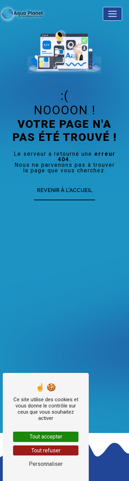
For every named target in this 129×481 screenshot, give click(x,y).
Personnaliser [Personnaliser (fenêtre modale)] (46, 464)
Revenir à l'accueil (64, 189)
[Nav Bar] (112, 14)
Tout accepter (46, 436)
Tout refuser (46, 450)
